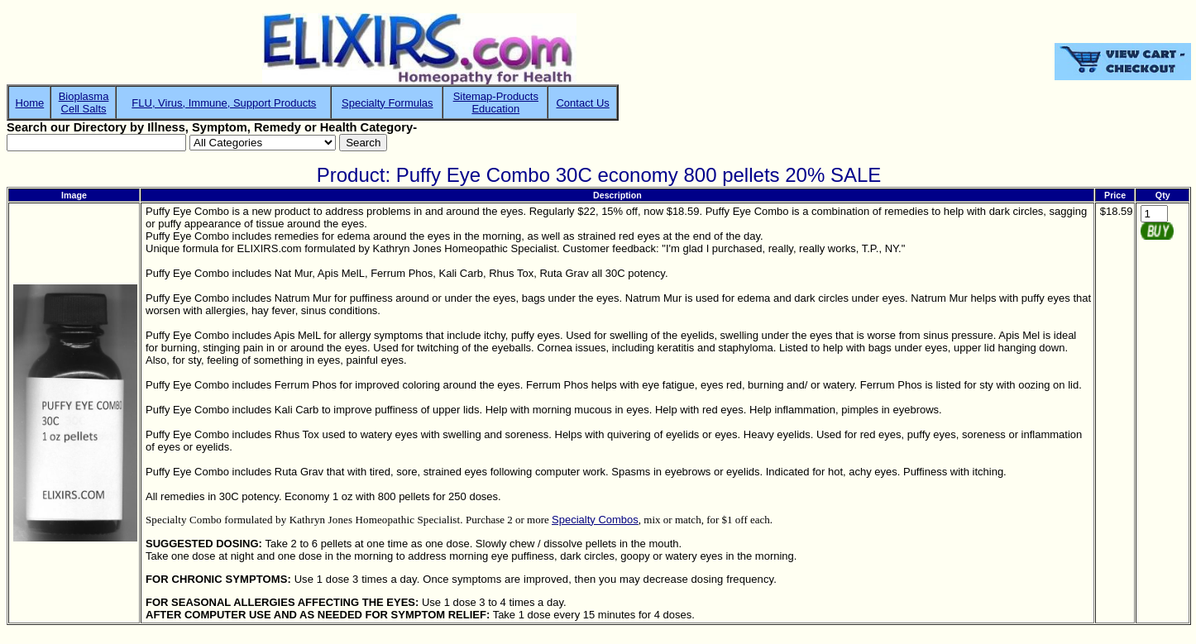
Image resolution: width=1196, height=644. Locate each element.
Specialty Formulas (387, 103)
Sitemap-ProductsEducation (495, 102)
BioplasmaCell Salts (84, 102)
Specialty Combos (595, 519)
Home (30, 103)
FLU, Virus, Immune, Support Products (224, 103)
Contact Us (582, 103)
